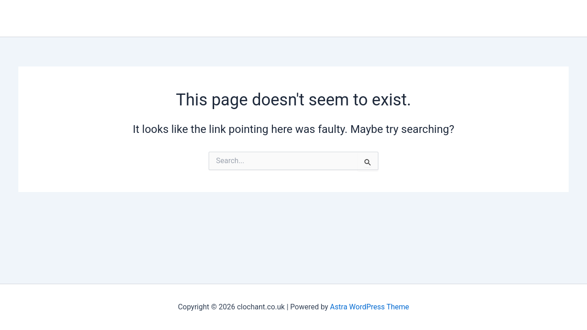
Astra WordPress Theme (369, 306)
